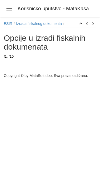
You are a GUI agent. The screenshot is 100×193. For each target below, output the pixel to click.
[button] (81, 24)
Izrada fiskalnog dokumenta (39, 23)
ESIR (8, 23)
